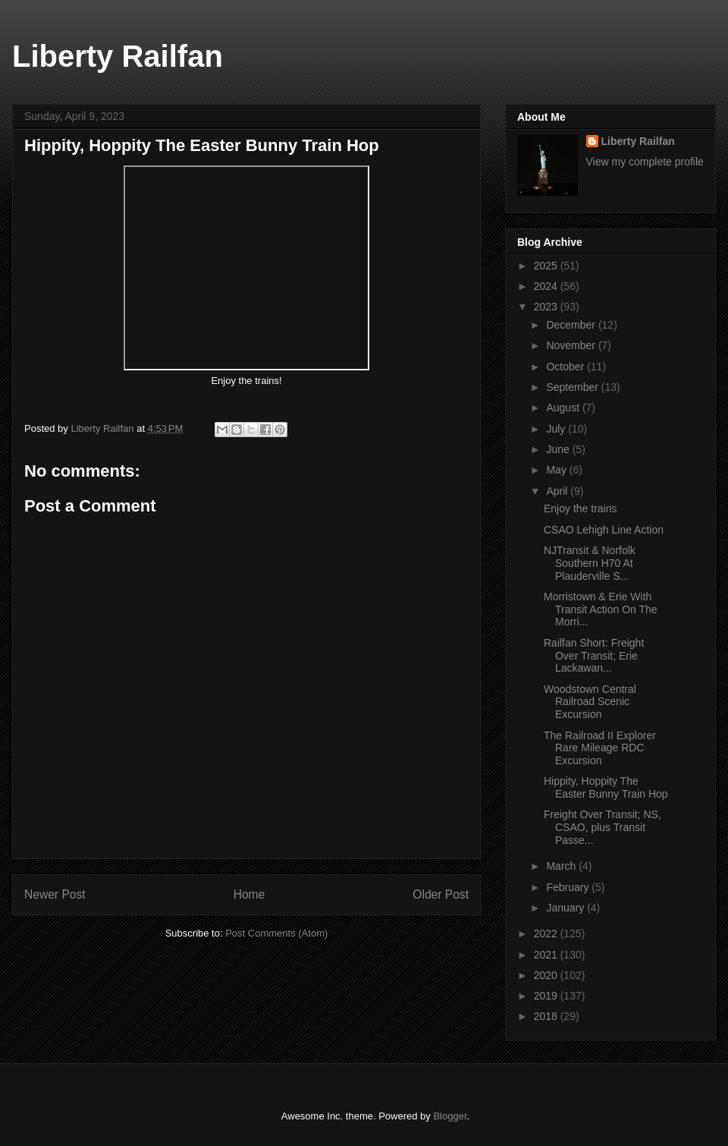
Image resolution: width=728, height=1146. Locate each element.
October (566, 366)
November (572, 345)
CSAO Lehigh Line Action (604, 530)
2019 (547, 996)
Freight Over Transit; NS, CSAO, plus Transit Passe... (602, 827)
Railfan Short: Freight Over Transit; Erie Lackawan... (594, 656)
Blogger (449, 1116)
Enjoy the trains (582, 508)
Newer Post (55, 894)
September (573, 387)
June (559, 449)
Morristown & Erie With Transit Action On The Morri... (600, 609)
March (562, 866)
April (558, 491)
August (564, 407)
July (557, 429)
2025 (547, 266)
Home (249, 894)
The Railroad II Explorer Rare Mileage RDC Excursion (600, 748)
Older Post (441, 894)
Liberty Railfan (117, 56)
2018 (547, 1016)
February (569, 887)
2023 (547, 307)
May (557, 470)
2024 (547, 286)
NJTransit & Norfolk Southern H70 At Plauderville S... (589, 563)
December (572, 325)
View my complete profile (645, 162)
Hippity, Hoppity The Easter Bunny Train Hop (606, 787)
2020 (547, 975)
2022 (547, 933)
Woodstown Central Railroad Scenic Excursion (590, 702)
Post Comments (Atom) (276, 933)
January (566, 908)
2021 (547, 955)
